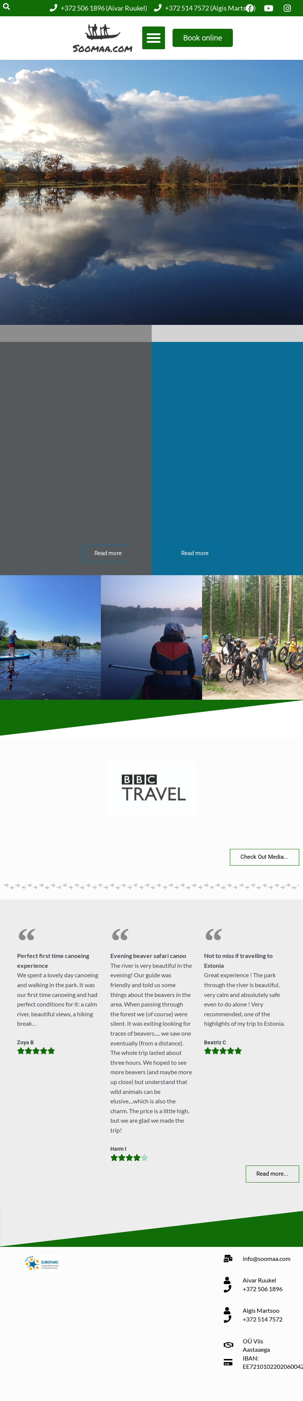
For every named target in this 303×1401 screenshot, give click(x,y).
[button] (153, 38)
